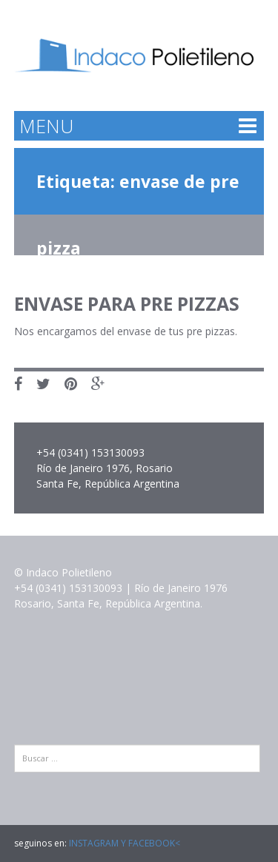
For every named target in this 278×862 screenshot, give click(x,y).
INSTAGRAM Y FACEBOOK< (124, 843)
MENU (46, 125)
